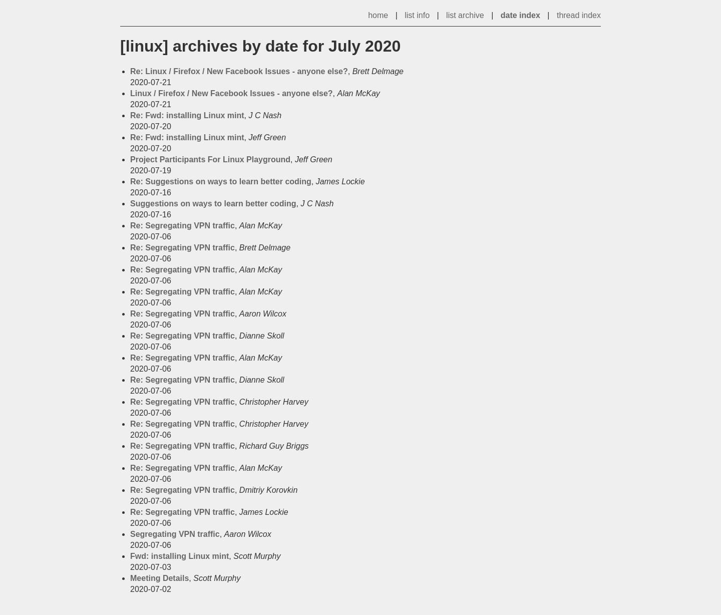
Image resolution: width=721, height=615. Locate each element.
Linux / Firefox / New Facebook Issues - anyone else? (231, 93)
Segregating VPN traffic (175, 534)
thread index (579, 15)
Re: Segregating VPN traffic (182, 225)
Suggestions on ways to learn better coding (213, 203)
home (378, 15)
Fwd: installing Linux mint (179, 556)
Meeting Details (159, 578)
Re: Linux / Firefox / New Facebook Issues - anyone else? (239, 71)
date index (520, 15)
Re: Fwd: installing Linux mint (187, 115)
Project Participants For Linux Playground (210, 159)
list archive (465, 15)
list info (417, 15)
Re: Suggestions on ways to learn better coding (220, 181)
